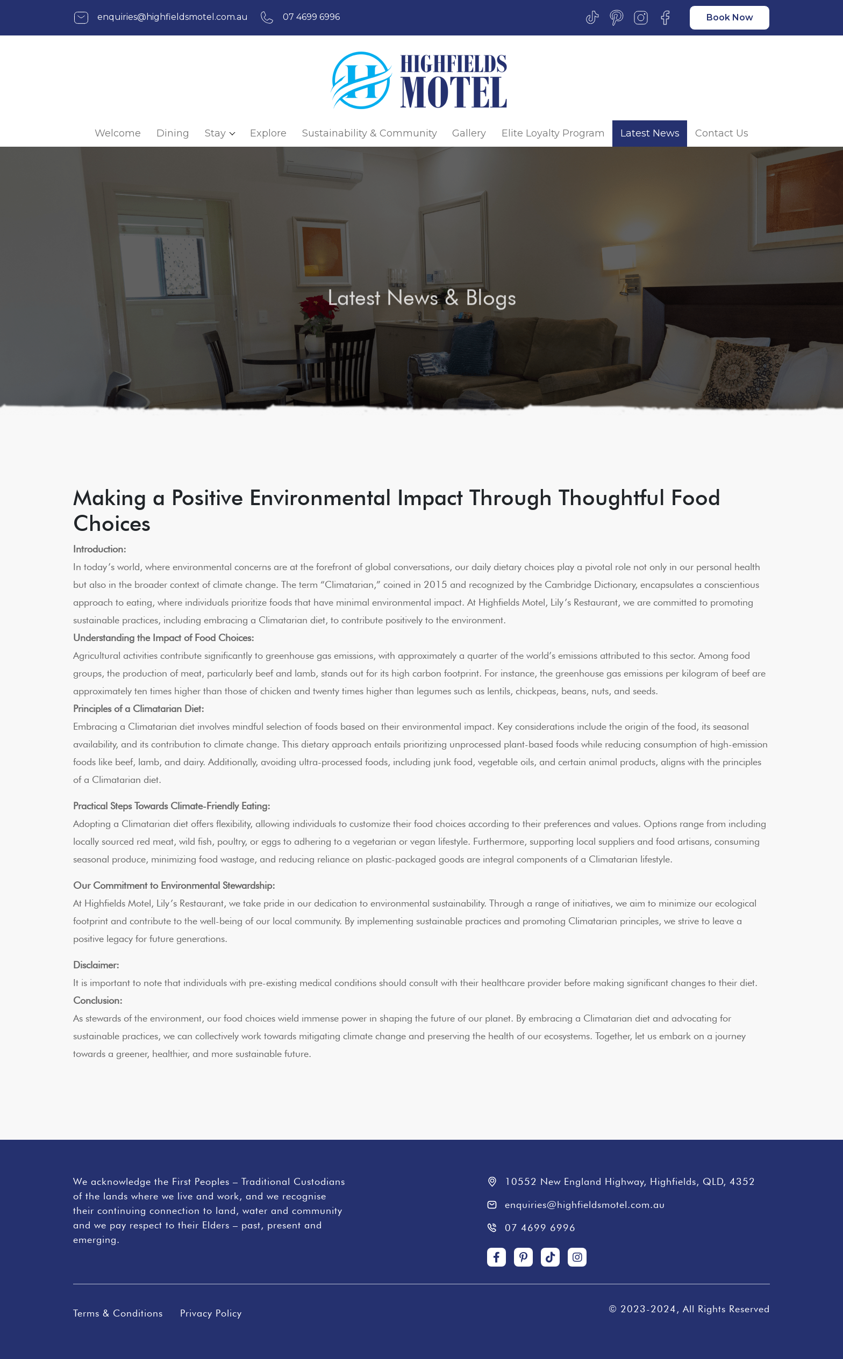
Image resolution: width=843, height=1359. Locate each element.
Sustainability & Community (369, 133)
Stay (215, 133)
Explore (268, 133)
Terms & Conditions (118, 1313)
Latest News (650, 133)
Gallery (469, 133)
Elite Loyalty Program (553, 133)
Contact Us (721, 133)
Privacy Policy (211, 1313)
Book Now (729, 17)
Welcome (118, 133)
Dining (172, 133)
